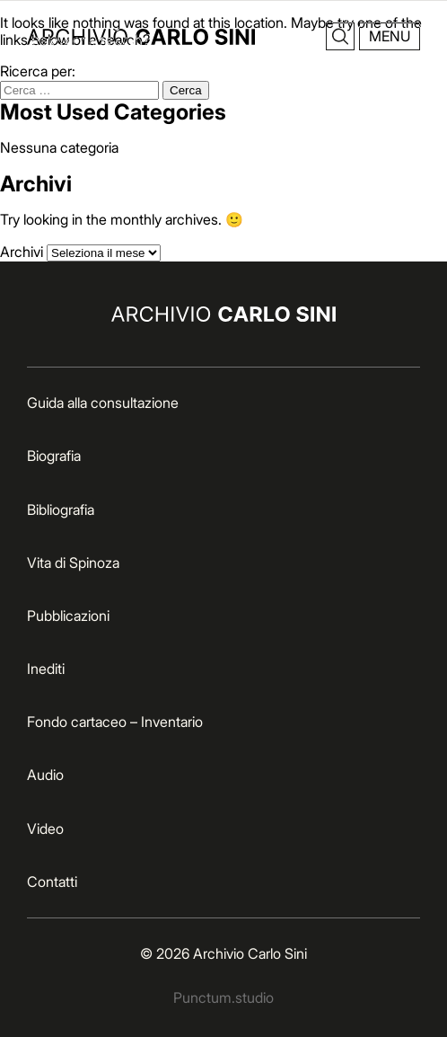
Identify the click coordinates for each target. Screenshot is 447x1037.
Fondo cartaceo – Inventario (115, 722)
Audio (45, 775)
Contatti (52, 882)
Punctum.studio (223, 997)
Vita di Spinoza (73, 563)
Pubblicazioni (68, 616)
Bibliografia (60, 509)
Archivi (21, 252)
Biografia (54, 456)
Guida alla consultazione (103, 403)
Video (45, 829)
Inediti (46, 669)
